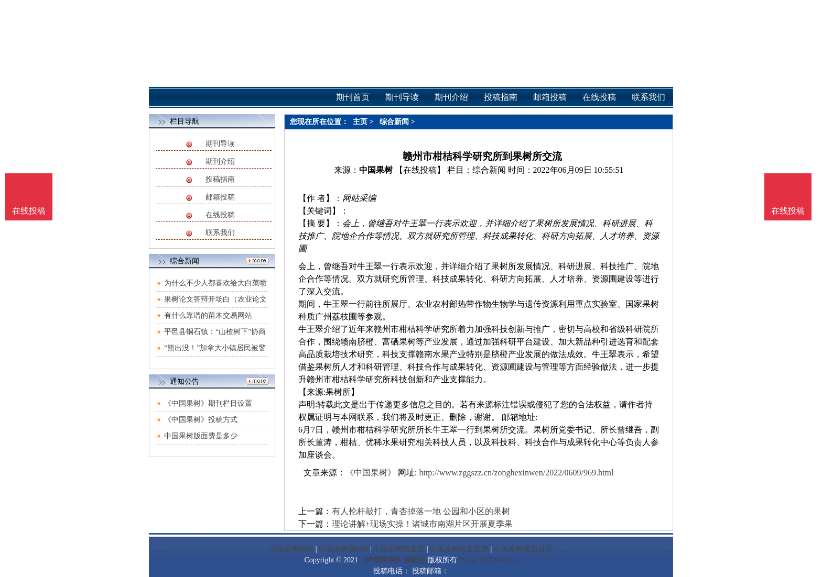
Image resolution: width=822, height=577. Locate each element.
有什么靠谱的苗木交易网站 (208, 315)
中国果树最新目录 (523, 549)
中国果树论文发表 (459, 549)
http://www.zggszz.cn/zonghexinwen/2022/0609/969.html (516, 472)
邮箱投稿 (220, 197)
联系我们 (220, 233)
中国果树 (376, 169)
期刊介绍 (220, 161)
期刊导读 (220, 144)
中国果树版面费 (399, 549)
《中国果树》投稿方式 (200, 420)
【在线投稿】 (420, 169)
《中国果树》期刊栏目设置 (208, 403)
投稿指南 (220, 179)
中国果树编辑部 (344, 549)
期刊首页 (353, 97)
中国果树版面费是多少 (200, 436)
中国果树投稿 (291, 549)
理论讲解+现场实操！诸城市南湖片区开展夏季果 (422, 523)
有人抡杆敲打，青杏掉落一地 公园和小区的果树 (421, 511)
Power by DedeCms (488, 560)
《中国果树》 (370, 472)
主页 (360, 122)
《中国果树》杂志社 (393, 560)
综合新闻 (394, 122)
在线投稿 (220, 215)
